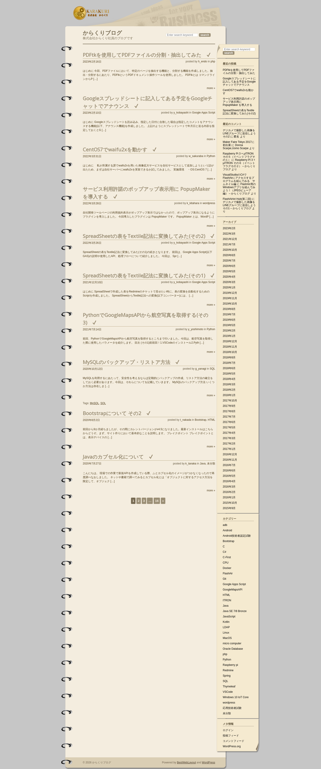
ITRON (227, 600)
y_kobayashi (181, 112)
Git (224, 578)
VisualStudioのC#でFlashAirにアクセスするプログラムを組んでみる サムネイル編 (239, 179)
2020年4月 (229, 276)
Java (202, 463)
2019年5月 (229, 325)
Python (211, 156)
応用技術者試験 (232, 708)
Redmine (228, 670)
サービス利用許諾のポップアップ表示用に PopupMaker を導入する (239, 102)
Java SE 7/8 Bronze (235, 611)
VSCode (228, 691)
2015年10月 (230, 502)
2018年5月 (229, 373)
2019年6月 (229, 319)
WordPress (208, 762)
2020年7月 (229, 260)
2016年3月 (229, 486)
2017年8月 (229, 411)
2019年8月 (229, 309)
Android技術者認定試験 (237, 535)
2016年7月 (229, 465)
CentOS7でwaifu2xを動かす (115, 149)
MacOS (227, 638)
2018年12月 (230, 341)
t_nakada (185, 419)
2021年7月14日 (92, 329)
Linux (226, 632)
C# (224, 551)
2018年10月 (230, 352)
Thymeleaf (229, 686)
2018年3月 (229, 384)
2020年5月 (229, 271)
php (213, 61)
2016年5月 (229, 475)
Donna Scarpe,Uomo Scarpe (236, 147)
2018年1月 (229, 395)
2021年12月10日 (93, 282)
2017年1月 (229, 449)
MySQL (94, 403)
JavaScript (229, 616)
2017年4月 (229, 432)
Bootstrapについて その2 (112, 413)
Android (227, 530)
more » (211, 88)
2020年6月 (229, 266)
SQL (212, 368)
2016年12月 (230, 454)
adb (225, 525)
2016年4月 (229, 481)
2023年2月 (229, 228)
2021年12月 (230, 239)
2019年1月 (229, 336)
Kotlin (226, 621)
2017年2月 (229, 443)
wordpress (209, 203)
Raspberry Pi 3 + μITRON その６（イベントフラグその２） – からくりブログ (239, 164)
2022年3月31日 (92, 156)
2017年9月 (229, 405)
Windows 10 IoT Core (236, 697)
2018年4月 (229, 379)
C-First (227, 557)
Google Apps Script (203, 112)
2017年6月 (229, 422)
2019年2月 (229, 330)
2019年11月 (230, 298)
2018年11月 (230, 346)
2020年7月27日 (92, 463)
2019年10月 (230, 303)
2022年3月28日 (92, 203)
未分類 (211, 463)
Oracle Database (233, 648)
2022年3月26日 (92, 242)
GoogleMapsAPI (232, 589)
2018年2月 (229, 389)
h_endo (202, 61)
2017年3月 (229, 438)
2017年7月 (229, 416)
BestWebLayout (186, 762)
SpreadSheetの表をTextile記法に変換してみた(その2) (144, 236)
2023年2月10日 (92, 112)
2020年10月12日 (93, 368)
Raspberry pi (230, 665)
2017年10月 (230, 400)
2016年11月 (230, 459)
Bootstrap (200, 419)
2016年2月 (229, 492)
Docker (227, 568)
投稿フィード (231, 735)
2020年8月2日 (91, 420)
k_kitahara (193, 203)
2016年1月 (229, 497)
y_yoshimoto (195, 329)
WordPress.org (232, 746)
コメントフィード (233, 741)
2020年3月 (229, 282)
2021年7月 (229, 244)
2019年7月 (229, 314)
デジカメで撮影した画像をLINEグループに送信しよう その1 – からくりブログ (239, 205)
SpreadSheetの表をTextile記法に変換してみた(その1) (144, 275)
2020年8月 (229, 255)
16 (157, 501)
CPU (225, 562)
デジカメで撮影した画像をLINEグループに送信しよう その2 (239, 133)
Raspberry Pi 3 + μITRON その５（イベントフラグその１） (239, 156)
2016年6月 (229, 470)
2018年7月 (229, 362)
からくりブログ (102, 32)
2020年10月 (230, 249)
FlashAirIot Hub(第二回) (237, 198)
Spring (227, 675)
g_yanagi (200, 368)
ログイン (228, 730)
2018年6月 (229, 368)
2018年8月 (229, 357)
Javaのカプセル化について (113, 456)
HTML (211, 419)
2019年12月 (230, 292)
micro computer (232, 643)
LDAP (226, 627)
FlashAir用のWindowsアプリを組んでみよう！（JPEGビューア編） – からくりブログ (239, 189)
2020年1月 (229, 287)
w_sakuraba (196, 156)
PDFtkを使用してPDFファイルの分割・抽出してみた (142, 54)
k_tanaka (190, 463)
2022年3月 (229, 233)
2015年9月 (229, 508)
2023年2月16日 (92, 61)
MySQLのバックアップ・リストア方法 (126, 362)
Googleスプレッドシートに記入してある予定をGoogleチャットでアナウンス (239, 81)
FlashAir (228, 573)
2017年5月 (229, 427)
